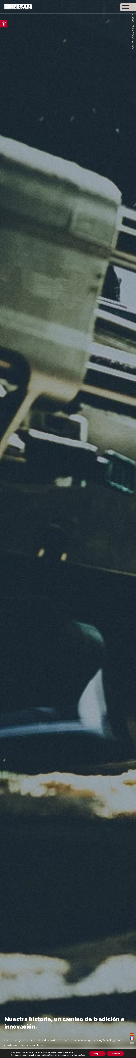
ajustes (80, 1055)
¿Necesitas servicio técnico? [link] (133, 32)
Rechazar (115, 1053)
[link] (3, 23)
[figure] (68, 529)
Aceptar (97, 1053)
